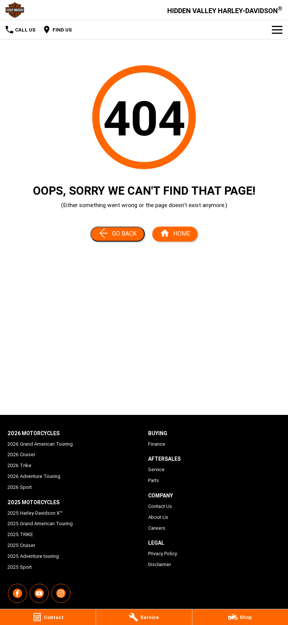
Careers (156, 528)
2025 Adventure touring (33, 556)
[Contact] (48, 617)
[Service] (144, 617)
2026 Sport (20, 487)
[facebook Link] (17, 593)
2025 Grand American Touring (40, 523)
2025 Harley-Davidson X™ (35, 513)
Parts (153, 480)
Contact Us (160, 506)
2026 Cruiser (21, 454)
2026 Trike (20, 465)
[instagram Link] (61, 593)
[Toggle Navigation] (277, 29)
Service (156, 469)
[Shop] (240, 617)
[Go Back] (117, 234)
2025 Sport (20, 567)
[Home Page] (15, 10)
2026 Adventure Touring (34, 476)
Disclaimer (159, 564)
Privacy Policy (162, 553)
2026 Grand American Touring (40, 444)
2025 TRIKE (20, 534)
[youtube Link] (39, 593)
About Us (158, 517)
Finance (156, 444)
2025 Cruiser (21, 545)
